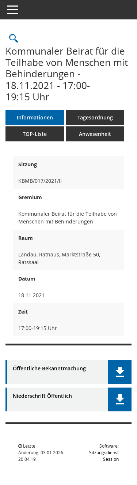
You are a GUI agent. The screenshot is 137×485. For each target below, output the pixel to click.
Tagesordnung (95, 117)
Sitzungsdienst (104, 455)
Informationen (35, 117)
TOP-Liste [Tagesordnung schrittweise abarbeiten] (35, 133)
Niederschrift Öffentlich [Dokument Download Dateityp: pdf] (42, 396)
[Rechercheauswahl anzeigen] (11, 39)
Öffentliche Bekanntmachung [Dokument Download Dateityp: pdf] (49, 369)
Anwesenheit (95, 133)
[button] (120, 372)
